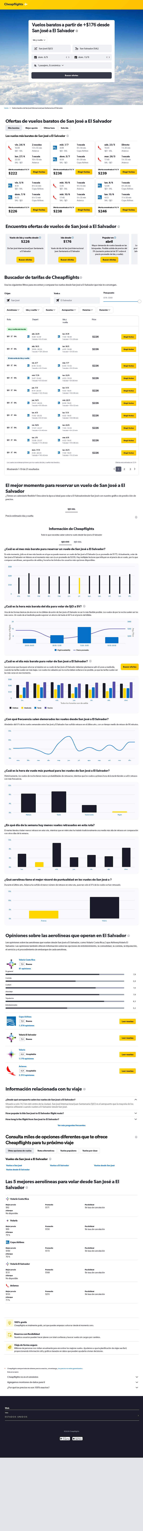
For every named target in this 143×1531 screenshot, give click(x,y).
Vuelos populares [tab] (68, 1150)
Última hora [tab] (49, 128)
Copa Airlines (25, 1017)
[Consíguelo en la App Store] (77, 1439)
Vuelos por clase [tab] (89, 1150)
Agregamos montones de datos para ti (73, 1382)
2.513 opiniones (26, 1075)
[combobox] (39, 40)
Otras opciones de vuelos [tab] (19, 1150)
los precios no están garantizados (70, 1368)
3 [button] (130, 469)
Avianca (22, 1066)
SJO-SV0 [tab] (65, 542)
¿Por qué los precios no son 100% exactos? (73, 1387)
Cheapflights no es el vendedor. (73, 1377)
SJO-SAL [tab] (71, 509)
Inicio (6, 108)
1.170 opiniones (26, 1058)
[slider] (139, 301)
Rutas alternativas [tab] (46, 1150)
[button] (49, 57)
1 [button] (118, 469)
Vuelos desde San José (104, 1165)
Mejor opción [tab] (31, 128)
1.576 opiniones (26, 1025)
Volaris (22, 1050)
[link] (25, 260)
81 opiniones (25, 968)
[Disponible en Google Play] (65, 1439)
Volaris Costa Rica (27, 960)
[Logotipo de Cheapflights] (13, 4)
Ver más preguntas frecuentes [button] (71, 1125)
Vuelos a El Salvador (59, 1165)
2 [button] (124, 469)
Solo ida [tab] (64, 128)
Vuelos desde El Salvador (18, 1169)
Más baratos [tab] (13, 128)
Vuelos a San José (14, 1165)
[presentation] (77, 31)
